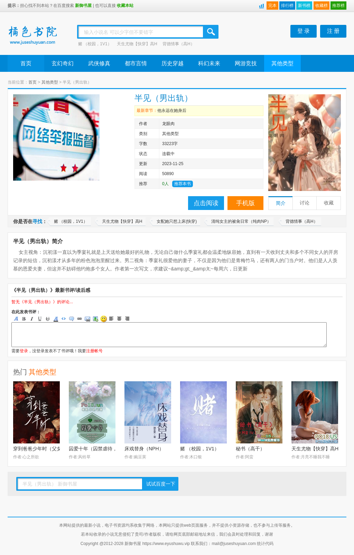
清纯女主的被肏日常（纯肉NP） (241, 221)
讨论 (304, 202)
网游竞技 (246, 63)
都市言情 (136, 63)
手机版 (245, 203)
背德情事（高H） (178, 43)
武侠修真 (99, 63)
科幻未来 (209, 63)
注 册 (333, 31)
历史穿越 (172, 63)
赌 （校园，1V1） (95, 43)
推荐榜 (338, 5)
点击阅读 (206, 203)
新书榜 (304, 5)
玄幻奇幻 (63, 63)
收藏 (329, 202)
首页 (25, 63)
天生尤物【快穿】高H (137, 43)
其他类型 (282, 63)
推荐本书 (182, 183)
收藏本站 (125, 5)
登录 (24, 350)
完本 (272, 5)
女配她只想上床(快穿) (177, 221)
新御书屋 (83, 5)
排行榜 (287, 5)
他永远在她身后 (171, 110)
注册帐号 (94, 350)
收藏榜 (321, 5)
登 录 (303, 31)
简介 (281, 203)
